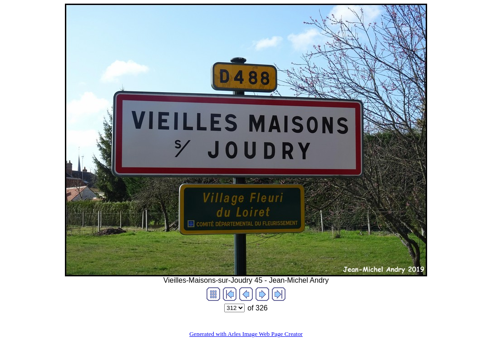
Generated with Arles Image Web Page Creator (246, 333)
